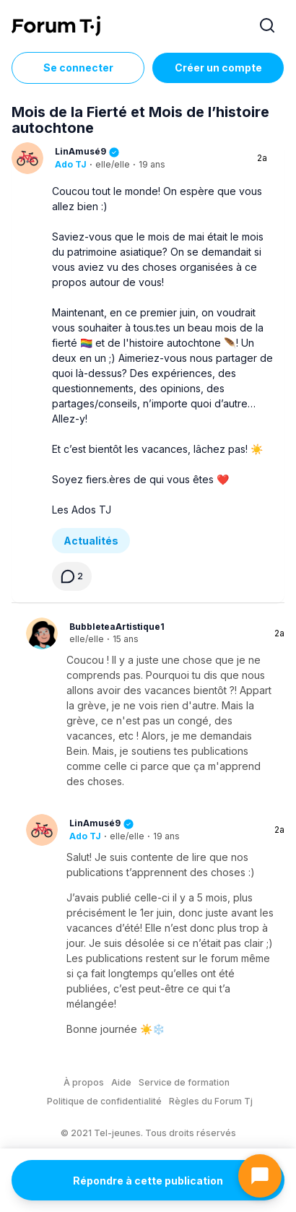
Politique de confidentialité (104, 1101)
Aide (121, 1082)
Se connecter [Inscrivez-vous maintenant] (78, 67)
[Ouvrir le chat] (260, 1176)
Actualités (91, 540)
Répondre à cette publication (148, 1180)
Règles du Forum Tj (211, 1101)
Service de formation (184, 1082)
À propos (84, 1082)
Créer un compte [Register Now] (218, 67)
